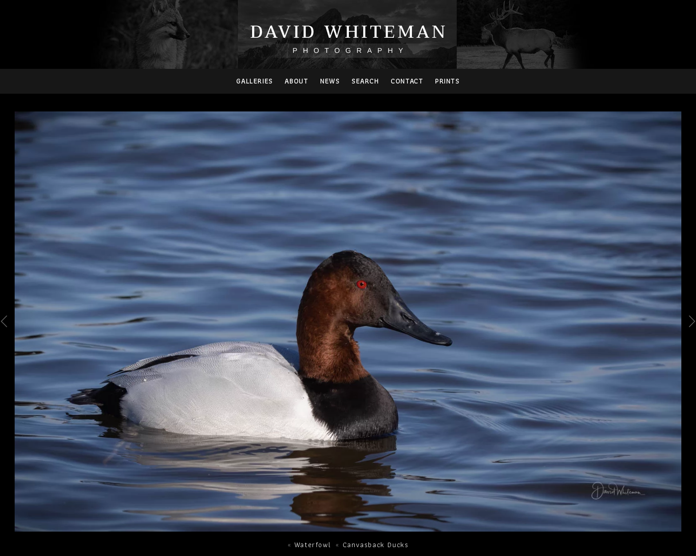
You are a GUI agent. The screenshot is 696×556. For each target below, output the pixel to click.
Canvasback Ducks (376, 544)
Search (365, 81)
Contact (407, 81)
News (330, 81)
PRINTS (447, 81)
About (296, 81)
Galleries (254, 81)
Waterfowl (312, 544)
